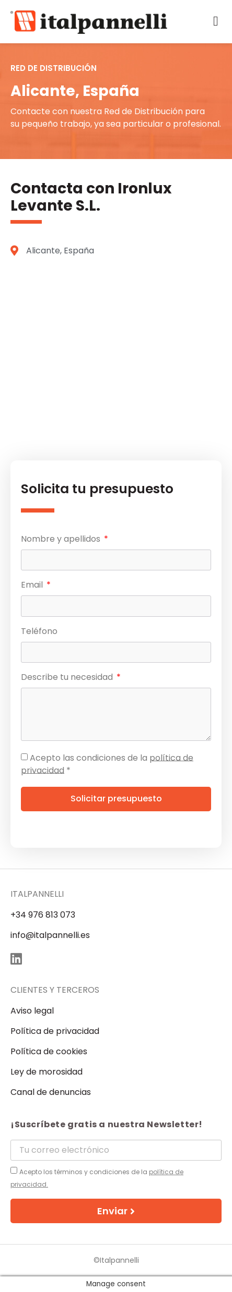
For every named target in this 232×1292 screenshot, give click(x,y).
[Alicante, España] (116, 361)
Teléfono (39, 632)
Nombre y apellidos (61, 540)
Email (33, 586)
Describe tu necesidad (68, 678)
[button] (216, 21)
